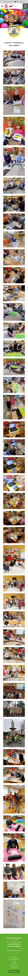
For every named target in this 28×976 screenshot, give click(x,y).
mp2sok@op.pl (19, 1)
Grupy (14, 961)
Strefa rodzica (14, 965)
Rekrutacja (14, 967)
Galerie (14, 963)
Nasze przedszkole (14, 959)
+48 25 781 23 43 (9, 1)
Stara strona (14, 971)
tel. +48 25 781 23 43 (14, 944)
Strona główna (14, 957)
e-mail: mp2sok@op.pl (14, 946)
